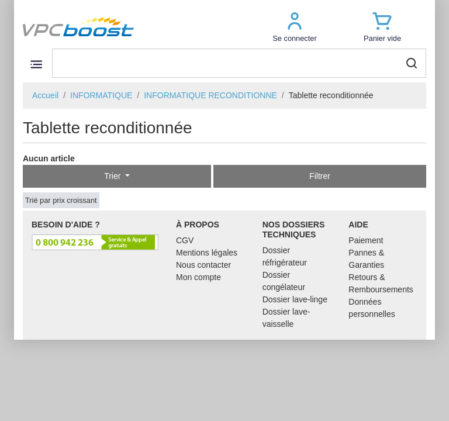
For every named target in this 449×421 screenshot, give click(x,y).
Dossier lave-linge (295, 299)
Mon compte (198, 277)
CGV (185, 240)
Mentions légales (206, 252)
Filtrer (319, 176)
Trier (113, 176)
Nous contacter (203, 265)
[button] (295, 27)
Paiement (365, 240)
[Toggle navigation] (36, 64)
